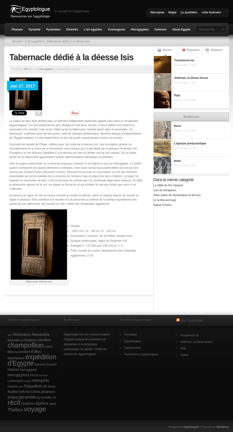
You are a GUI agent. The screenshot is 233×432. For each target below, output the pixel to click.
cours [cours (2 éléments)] (48, 346)
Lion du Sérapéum (164, 190)
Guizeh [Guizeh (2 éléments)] (51, 364)
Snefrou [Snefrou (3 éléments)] (28, 403)
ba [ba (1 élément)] (22, 340)
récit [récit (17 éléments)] (14, 402)
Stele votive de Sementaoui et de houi (177, 195)
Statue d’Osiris (162, 205)
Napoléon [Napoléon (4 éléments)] (33, 386)
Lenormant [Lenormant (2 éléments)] (15, 381)
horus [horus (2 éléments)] (34, 375)
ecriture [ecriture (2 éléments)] (24, 352)
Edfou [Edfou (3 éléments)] (36, 351)
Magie (172, 12)
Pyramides (53, 29)
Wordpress (223, 426)
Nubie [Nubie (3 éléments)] (13, 391)
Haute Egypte (181, 29)
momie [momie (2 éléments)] (13, 386)
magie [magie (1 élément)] (27, 381)
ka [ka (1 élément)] (40, 375)
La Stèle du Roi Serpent (168, 185)
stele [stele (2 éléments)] (52, 404)
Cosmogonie (116, 29)
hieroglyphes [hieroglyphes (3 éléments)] (19, 375)
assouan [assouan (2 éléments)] (14, 340)
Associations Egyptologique (141, 354)
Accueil (17, 41)
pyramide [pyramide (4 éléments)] (27, 397)
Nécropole (157, 12)
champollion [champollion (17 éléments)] (26, 345)
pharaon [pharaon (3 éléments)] (48, 391)
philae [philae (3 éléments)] (13, 397)
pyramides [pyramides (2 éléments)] (44, 397)
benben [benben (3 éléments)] (44, 340)
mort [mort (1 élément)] (20, 386)
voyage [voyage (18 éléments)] (35, 409)
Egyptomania (132, 347)
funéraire (160, 29)
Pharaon (17, 29)
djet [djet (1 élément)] (16, 352)
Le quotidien (189, 12)
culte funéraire (211, 12)
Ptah (183, 348)
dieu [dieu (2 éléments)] (11, 352)
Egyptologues (132, 341)
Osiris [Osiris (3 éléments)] (36, 391)
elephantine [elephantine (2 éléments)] (16, 358)
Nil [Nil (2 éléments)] (45, 386)
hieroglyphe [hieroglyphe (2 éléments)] (28, 370)
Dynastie (35, 29)
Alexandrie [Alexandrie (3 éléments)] (41, 334)
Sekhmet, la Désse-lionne (197, 342)
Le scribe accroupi (164, 200)
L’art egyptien (93, 29)
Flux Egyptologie (191, 320)
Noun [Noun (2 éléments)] (52, 386)
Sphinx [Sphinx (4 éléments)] (41, 403)
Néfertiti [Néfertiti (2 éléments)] (24, 392)
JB (25, 69)
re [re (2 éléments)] (54, 397)
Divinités (72, 29)
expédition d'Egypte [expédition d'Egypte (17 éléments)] (32, 360)
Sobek (185, 355)
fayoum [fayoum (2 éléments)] (40, 364)
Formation (130, 334)
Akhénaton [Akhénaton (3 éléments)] (21, 334)
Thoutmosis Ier (190, 335)
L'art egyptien (34, 41)
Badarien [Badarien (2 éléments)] (30, 340)
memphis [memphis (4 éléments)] (40, 380)
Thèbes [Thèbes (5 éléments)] (15, 409)
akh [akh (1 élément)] (10, 334)
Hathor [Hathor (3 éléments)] (13, 369)
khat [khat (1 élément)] (45, 375)
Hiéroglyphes (140, 29)
